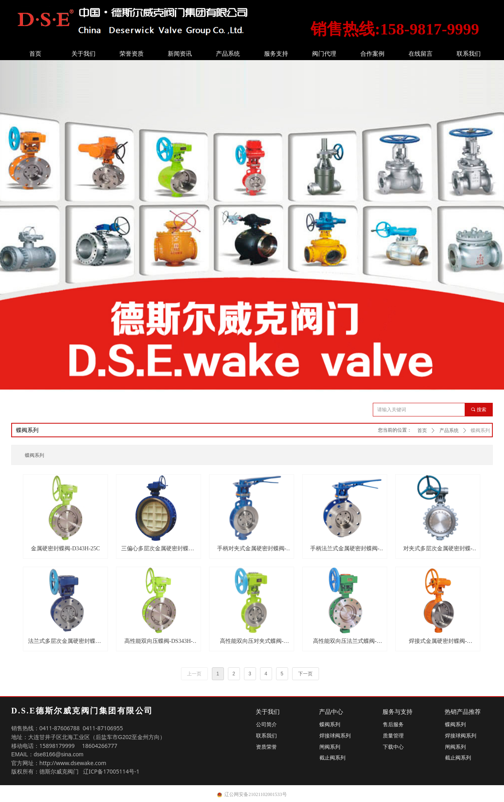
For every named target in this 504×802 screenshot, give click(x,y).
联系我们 (469, 54)
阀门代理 (324, 54)
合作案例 (372, 54)
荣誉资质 (132, 54)
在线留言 (420, 54)
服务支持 (276, 54)
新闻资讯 (180, 54)
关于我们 (83, 54)
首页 (35, 54)
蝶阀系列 (480, 430)
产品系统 (228, 54)
